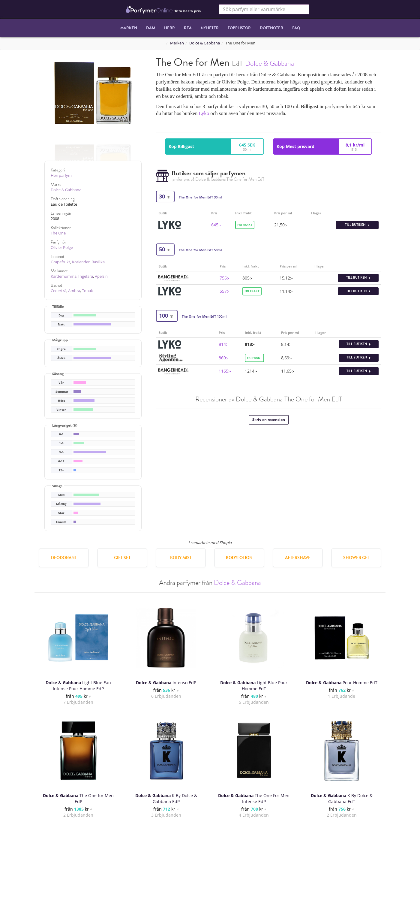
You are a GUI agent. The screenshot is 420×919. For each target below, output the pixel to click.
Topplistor (239, 28)
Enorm (61, 522)
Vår (61, 383)
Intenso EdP (166, 682)
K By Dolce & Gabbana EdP (166, 798)
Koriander (81, 262)
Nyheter (210, 28)
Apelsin (101, 276)
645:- (216, 225)
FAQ (296, 28)
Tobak (87, 290)
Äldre (61, 358)
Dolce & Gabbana (204, 43)
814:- (224, 344)
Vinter (61, 410)
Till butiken (357, 224)
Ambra (74, 290)
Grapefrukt (60, 262)
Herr (169, 28)
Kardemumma (63, 276)
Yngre (61, 349)
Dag (61, 315)
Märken (128, 28)
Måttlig (61, 504)
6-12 (61, 461)
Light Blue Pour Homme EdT (253, 685)
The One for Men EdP (78, 798)
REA (188, 28)
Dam (150, 28)
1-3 (61, 443)
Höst (61, 401)
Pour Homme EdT (341, 682)
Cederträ (58, 290)
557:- (225, 291)
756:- (225, 278)
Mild (61, 495)
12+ (61, 470)
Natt (61, 324)
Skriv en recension (268, 419)
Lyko (204, 113)
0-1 (61, 434)
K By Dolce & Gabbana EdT (342, 798)
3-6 (61, 452)
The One (58, 233)
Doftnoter (271, 28)
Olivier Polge (62, 247)
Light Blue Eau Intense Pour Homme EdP (78, 685)
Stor (61, 513)
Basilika (98, 262)
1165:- (225, 371)
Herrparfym (61, 175)
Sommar (62, 392)
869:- (224, 358)
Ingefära (85, 276)
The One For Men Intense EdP (254, 798)
